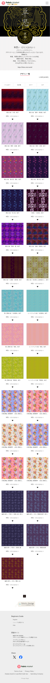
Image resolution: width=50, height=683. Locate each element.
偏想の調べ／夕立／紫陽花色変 (37, 547)
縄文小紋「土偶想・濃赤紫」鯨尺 (12, 280)
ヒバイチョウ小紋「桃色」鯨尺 (37, 346)
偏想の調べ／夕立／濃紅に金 (12, 581)
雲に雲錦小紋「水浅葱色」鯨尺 (12, 313)
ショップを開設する (18, 622)
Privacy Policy (29, 671)
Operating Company (36, 674)
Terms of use (18, 671)
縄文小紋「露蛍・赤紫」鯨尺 (37, 146)
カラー (31, 85)
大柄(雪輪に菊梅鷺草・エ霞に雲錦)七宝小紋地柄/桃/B (37, 413)
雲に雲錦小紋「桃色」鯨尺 (12, 346)
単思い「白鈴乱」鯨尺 (37, 213)
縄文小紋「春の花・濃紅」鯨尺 (12, 179)
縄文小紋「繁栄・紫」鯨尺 (12, 246)
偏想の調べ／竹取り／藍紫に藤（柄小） (12, 514)
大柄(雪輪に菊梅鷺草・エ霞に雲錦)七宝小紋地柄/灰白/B (12, 447)
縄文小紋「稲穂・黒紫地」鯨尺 (37, 246)
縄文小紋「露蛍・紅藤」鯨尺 (12, 146)
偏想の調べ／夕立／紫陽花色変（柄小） (37, 514)
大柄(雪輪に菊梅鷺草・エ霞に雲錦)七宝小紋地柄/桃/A (12, 480)
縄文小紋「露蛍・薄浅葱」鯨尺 (37, 112)
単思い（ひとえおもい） (12, 116)
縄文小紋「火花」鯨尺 (12, 112)
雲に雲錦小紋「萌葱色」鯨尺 (12, 380)
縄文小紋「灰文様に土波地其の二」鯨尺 (37, 280)
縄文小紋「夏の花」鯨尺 (37, 179)
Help (14, 625)
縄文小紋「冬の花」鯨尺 (12, 213)
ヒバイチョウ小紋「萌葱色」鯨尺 (37, 380)
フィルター (7, 85)
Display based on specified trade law (16, 674)
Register (15, 619)
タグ (42, 85)
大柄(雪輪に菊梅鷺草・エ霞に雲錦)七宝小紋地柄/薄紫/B (12, 413)
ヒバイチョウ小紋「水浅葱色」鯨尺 (37, 313)
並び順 (19, 85)
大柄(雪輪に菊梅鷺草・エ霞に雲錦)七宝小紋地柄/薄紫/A (37, 447)
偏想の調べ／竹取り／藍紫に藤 (12, 547)
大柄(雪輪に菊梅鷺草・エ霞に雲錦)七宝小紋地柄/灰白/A (37, 480)
